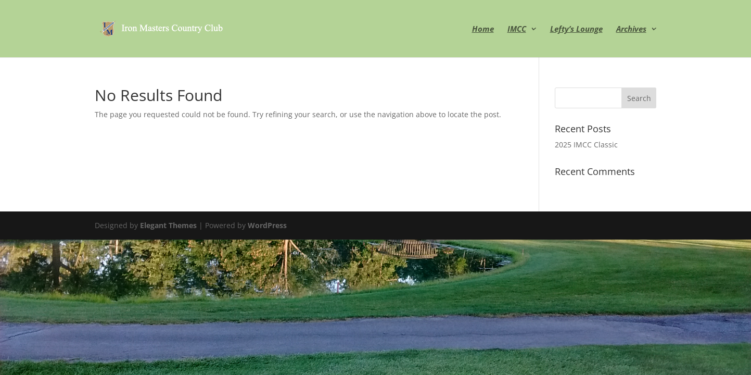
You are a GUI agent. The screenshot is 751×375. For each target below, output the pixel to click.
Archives (631, 29)
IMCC (516, 29)
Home (483, 29)
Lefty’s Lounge (576, 29)
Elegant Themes (168, 225)
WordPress (267, 225)
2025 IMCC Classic (586, 144)
